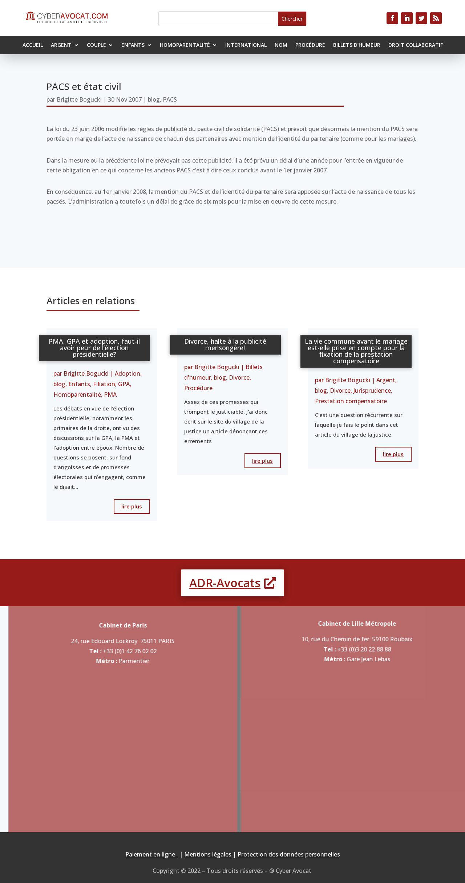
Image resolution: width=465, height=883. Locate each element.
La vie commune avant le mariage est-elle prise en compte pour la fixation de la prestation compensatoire (356, 351)
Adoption (127, 373)
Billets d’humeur (356, 45)
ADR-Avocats (224, 582)
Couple (96, 45)
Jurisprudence (372, 391)
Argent (61, 45)
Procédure (310, 45)
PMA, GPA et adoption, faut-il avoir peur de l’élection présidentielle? (94, 348)
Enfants (133, 45)
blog (154, 99)
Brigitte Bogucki (79, 99)
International (246, 45)
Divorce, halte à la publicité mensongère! (225, 344)
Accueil (33, 45)
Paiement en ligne (151, 854)
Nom (281, 45)
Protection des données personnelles (289, 854)
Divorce (239, 377)
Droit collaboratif (415, 45)
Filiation (104, 384)
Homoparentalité (185, 45)
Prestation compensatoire (351, 401)
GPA (124, 384)
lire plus (131, 506)
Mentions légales (207, 854)
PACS (170, 99)
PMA (110, 394)
